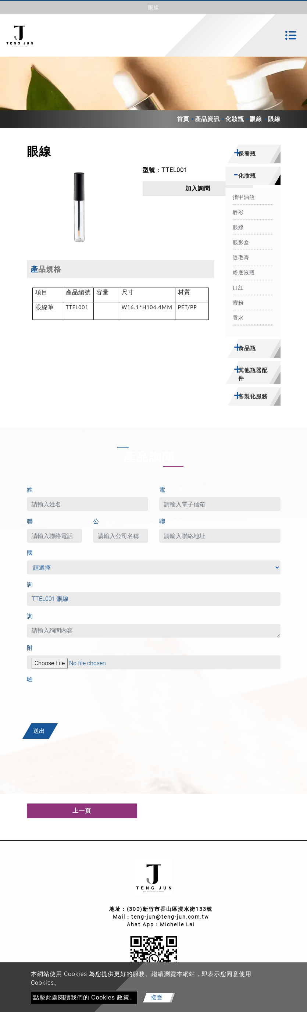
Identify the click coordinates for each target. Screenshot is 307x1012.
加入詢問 (197, 188)
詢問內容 (42, 616)
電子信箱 (174, 489)
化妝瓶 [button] (247, 175)
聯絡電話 (39, 521)
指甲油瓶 (244, 197)
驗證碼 (36, 679)
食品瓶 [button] (247, 348)
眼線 (256, 119)
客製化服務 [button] (253, 396)
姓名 (35, 489)
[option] (79, 207)
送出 (39, 730)
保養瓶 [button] (247, 153)
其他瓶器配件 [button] (253, 374)
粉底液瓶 (244, 272)
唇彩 (238, 212)
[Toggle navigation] (291, 35)
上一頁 (81, 811)
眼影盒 (241, 242)
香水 (238, 318)
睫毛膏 (241, 257)
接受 (157, 997)
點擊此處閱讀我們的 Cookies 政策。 (84, 997)
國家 (35, 552)
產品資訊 (207, 119)
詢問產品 (39, 584)
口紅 (238, 288)
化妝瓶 (234, 119)
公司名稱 (105, 521)
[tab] (253, 154)
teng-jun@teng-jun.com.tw (170, 917)
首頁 (183, 119)
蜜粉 (238, 303)
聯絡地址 (171, 521)
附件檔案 (39, 647)
